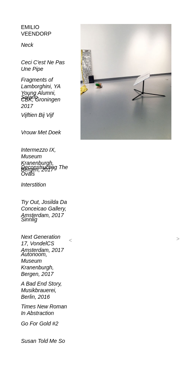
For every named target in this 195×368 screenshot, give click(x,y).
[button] (70, 240)
